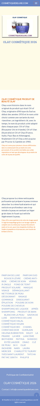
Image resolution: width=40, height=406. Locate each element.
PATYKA (20, 339)
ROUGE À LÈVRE (12, 278)
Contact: (6, 389)
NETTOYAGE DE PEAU (13, 293)
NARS (17, 348)
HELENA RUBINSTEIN (13, 333)
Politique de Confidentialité (20, 374)
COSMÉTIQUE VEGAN (13, 324)
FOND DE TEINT (22, 284)
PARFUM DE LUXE (11, 275)
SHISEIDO (32, 339)
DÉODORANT (9, 296)
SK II (15, 345)
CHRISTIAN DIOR (10, 330)
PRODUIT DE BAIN (27, 311)
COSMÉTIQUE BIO (11, 327)
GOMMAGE (8, 299)
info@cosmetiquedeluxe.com (24, 389)
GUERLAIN (27, 330)
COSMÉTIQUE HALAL (13, 321)
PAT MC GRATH (9, 357)
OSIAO (26, 342)
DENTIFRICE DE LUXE (21, 317)
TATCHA (31, 354)
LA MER (16, 336)
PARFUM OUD (30, 275)
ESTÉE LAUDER (12, 342)
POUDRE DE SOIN (24, 302)
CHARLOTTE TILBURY (25, 351)
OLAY (23, 345)
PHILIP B (24, 357)
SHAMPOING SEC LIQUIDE (15, 308)
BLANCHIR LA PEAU (14, 314)
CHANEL (27, 327)
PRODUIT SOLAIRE (11, 287)
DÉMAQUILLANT (21, 290)
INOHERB (6, 348)
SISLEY (29, 333)
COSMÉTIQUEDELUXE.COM (15, 3)
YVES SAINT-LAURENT (13, 354)
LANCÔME (28, 336)
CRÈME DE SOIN (17, 281)
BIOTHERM (7, 339)
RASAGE (22, 296)
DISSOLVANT (23, 299)
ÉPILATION (7, 302)
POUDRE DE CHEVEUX (13, 305)
